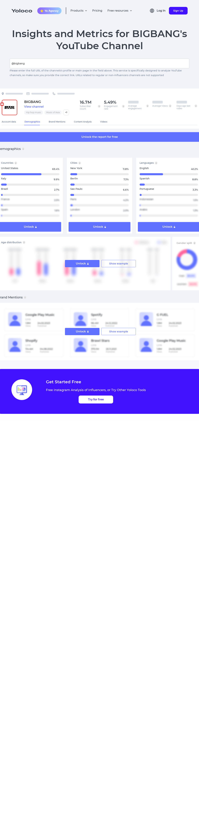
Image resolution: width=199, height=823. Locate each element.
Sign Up (178, 10)
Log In (161, 10)
